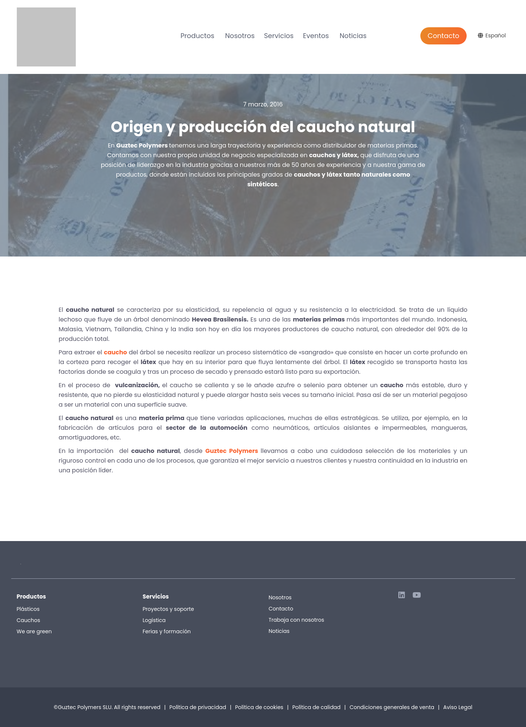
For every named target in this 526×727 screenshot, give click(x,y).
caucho (115, 352)
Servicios (278, 35)
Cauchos (28, 620)
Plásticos (28, 609)
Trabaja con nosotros (296, 620)
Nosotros (240, 35)
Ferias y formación (167, 631)
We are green (34, 631)
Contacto (444, 35)
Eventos (316, 35)
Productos (197, 35)
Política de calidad (316, 707)
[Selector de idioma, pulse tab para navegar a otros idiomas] (493, 35)
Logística (154, 620)
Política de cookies (259, 707)
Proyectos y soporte (168, 609)
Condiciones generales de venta (394, 707)
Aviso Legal (457, 707)
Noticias (353, 35)
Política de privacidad (197, 707)
